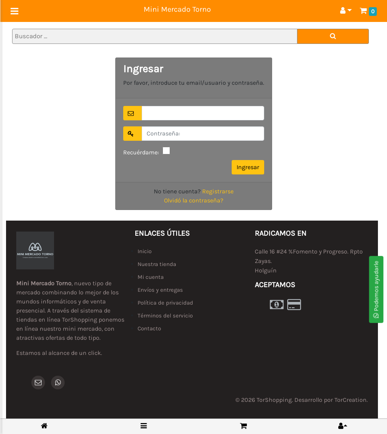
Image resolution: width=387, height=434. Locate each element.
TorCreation (350, 399)
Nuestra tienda (157, 264)
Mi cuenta (151, 277)
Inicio (145, 251)
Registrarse (218, 191)
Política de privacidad (165, 302)
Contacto (149, 328)
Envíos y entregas (160, 289)
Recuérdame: (141, 152)
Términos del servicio (165, 315)
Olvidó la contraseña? (193, 200)
